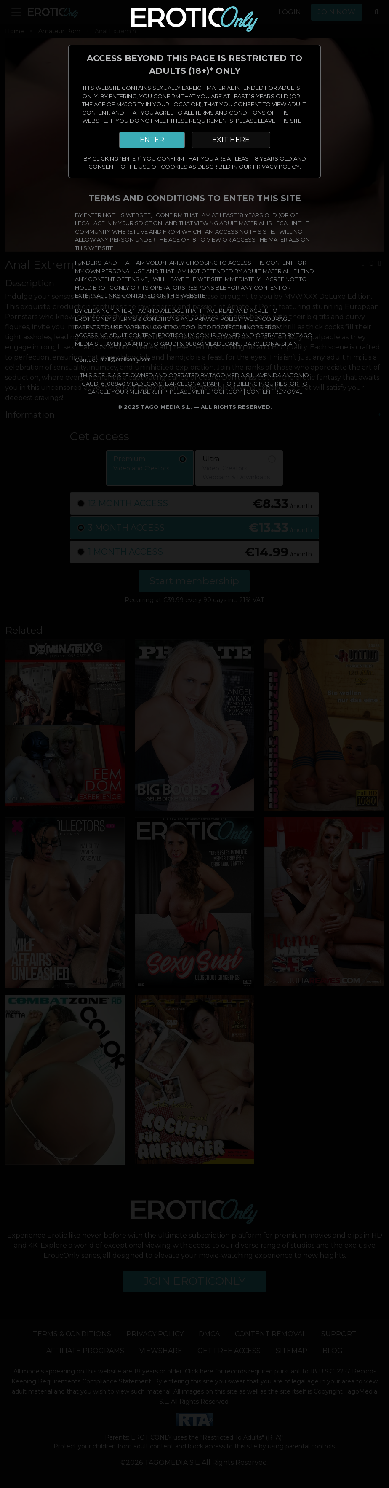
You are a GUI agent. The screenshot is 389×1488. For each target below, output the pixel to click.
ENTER (152, 140)
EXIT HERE (231, 140)
